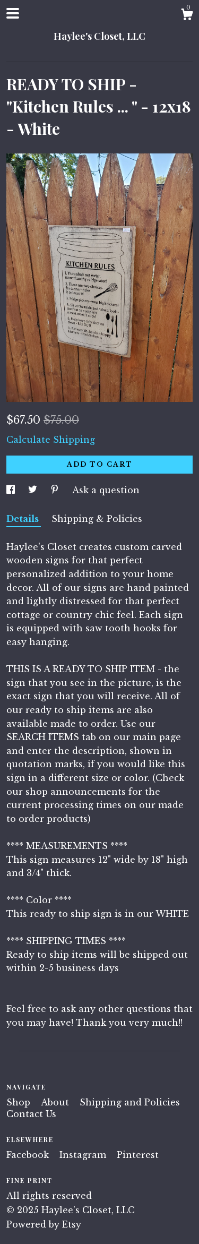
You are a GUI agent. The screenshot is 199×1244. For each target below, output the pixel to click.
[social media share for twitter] (34, 490)
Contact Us (31, 1114)
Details (23, 518)
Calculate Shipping (50, 439)
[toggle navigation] (12, 13)
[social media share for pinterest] (56, 490)
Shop (19, 1102)
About (56, 1102)
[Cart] (187, 16)
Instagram (84, 1154)
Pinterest (138, 1154)
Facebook (28, 1154)
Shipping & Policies (96, 518)
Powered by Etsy (43, 1224)
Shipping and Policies (130, 1102)
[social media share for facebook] (12, 490)
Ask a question (106, 490)
